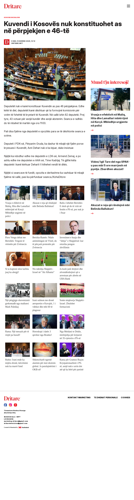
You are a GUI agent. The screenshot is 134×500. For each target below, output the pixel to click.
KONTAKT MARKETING (79, 397)
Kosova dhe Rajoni (12, 17)
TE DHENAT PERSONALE (106, 397)
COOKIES (125, 397)
